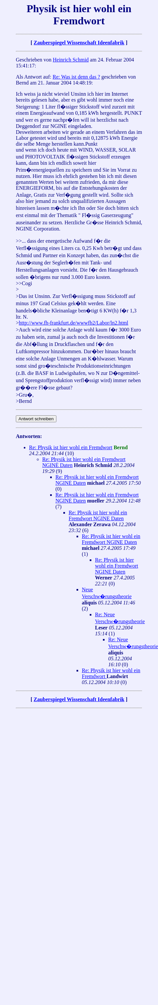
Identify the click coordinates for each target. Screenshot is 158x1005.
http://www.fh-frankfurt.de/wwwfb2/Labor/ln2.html (73, 323)
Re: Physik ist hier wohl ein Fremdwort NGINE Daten (98, 515)
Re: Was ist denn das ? (76, 77)
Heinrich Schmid (71, 59)
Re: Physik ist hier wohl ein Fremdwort (70, 447)
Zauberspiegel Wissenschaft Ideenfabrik (79, 42)
